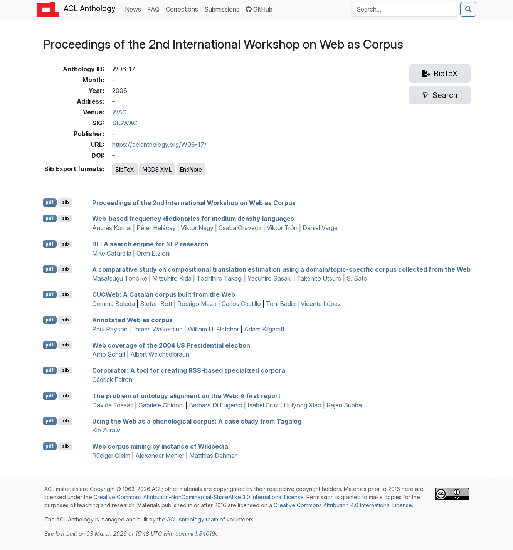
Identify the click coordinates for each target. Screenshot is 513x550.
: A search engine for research (150, 244)
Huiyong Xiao (302, 405)
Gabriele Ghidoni (161, 405)
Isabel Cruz (263, 405)
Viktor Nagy (197, 228)
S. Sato (356, 278)
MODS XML (157, 169)
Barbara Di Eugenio (215, 405)
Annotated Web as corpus (132, 320)
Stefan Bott (156, 304)
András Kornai (111, 228)
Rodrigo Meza (197, 304)
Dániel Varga (320, 228)
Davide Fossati (112, 405)
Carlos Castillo (241, 304)
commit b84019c (196, 533)
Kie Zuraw (106, 430)
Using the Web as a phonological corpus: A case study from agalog (196, 421)
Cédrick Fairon (112, 379)
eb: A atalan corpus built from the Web (163, 294)
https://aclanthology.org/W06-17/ (159, 144)
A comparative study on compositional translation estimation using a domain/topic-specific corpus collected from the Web (281, 269)
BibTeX (125, 169)
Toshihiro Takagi (219, 278)
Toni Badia (281, 304)
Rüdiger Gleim (111, 455)
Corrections (183, 8)
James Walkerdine (158, 329)
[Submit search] (468, 9)
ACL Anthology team (192, 519)
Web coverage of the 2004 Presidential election (171, 345)
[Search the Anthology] (404, 9)
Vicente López (321, 304)
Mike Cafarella (111, 253)
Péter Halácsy (156, 228)
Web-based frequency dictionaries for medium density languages (193, 218)
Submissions (223, 8)
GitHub (259, 9)
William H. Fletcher (213, 329)
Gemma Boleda (113, 304)
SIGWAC (124, 123)
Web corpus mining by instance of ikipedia (160, 446)
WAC (119, 112)
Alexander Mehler (159, 455)
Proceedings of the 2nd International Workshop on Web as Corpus (194, 202)
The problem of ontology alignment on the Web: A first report (186, 396)
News (134, 8)
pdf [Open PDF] (49, 202)
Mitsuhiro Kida (172, 278)
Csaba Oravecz (240, 228)
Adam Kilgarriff (264, 329)
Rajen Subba (344, 405)
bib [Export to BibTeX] (65, 202)
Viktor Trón (282, 228)
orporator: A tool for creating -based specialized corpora (188, 370)
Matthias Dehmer (213, 455)
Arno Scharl (108, 354)
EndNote (191, 169)
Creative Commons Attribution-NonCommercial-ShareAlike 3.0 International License (199, 497)
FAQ (155, 8)
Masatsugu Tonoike (119, 278)
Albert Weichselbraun (159, 354)
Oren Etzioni (153, 253)
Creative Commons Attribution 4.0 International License (343, 505)
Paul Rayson (110, 329)
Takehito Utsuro (319, 278)
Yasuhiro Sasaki (269, 278)
